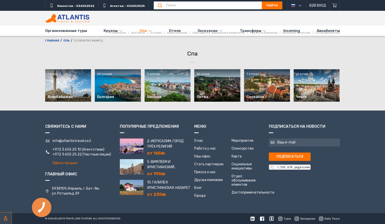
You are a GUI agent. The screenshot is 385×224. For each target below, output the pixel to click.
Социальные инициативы (242, 166)
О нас (198, 141)
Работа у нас (205, 148)
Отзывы (156, 18)
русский (300, 5)
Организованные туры (66, 30)
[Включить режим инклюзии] (6, 218)
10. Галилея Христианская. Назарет (168, 185)
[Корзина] (334, 5)
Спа (143, 30)
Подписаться (289, 156)
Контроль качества (296, 18)
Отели (175, 30)
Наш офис (199, 18)
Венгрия (154, 97)
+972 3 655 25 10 (67, 149)
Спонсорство (243, 148)
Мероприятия (242, 141)
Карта (237, 156)
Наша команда (177, 18)
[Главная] (67, 18)
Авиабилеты (328, 30)
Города (200, 196)
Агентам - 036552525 (123, 5)
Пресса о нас (205, 172)
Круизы (111, 30)
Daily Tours (329, 218)
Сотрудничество (328, 18)
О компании (118, 18)
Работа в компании (263, 18)
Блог (198, 188)
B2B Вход (317, 5)
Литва (202, 97)
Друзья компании (208, 180)
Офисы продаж (65, 163)
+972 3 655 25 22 (67, 154)
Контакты (138, 18)
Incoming (291, 30)
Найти (272, 5)
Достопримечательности (253, 192)
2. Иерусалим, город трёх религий (165, 144)
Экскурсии (207, 30)
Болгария (105, 97)
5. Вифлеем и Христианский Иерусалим (160, 165)
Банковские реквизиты (228, 18)
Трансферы (250, 30)
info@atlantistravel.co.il (72, 141)
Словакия (255, 97)
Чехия (301, 97)
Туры (284, 218)
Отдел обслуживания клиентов (244, 180)
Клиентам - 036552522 (71, 5)
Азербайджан (60, 97)
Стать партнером (208, 164)
